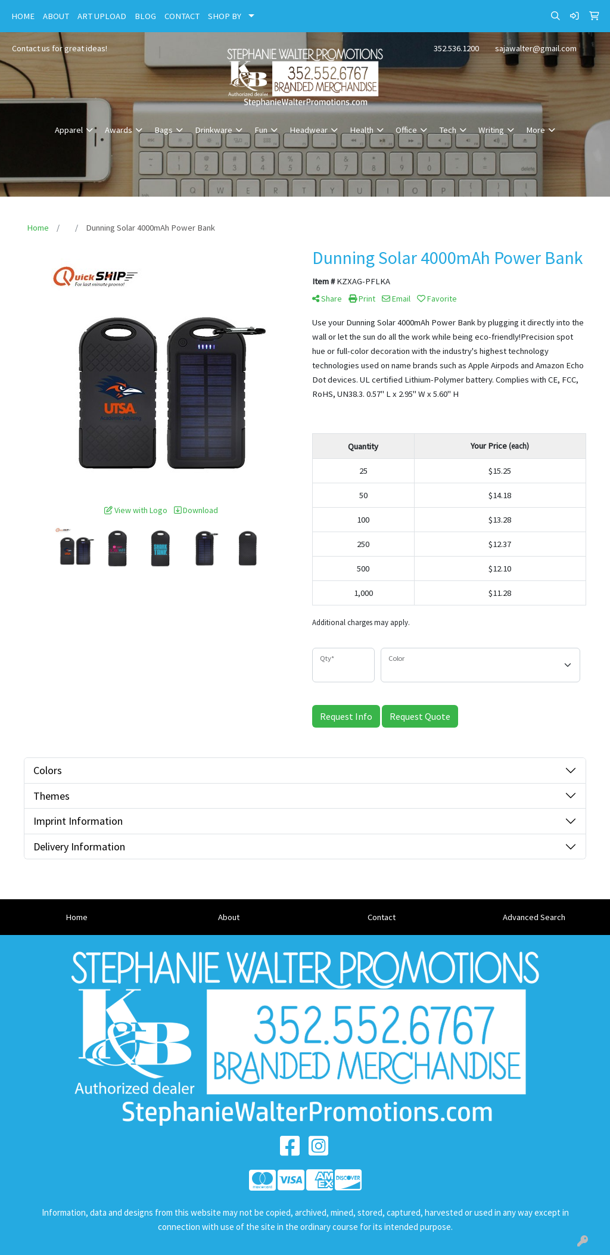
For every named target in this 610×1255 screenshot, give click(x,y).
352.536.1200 (456, 48)
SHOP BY (224, 16)
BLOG (145, 16)
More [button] (535, 130)
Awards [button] (118, 130)
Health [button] (362, 130)
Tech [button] (447, 130)
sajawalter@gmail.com (536, 48)
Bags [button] (163, 130)
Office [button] (406, 130)
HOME (23, 16)
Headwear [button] (309, 130)
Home (77, 917)
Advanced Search (534, 917)
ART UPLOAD (101, 16)
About (228, 917)
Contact (382, 917)
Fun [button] (260, 130)
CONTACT (182, 16)
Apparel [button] (69, 130)
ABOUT (56, 16)
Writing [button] (491, 130)
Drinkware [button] (213, 130)
